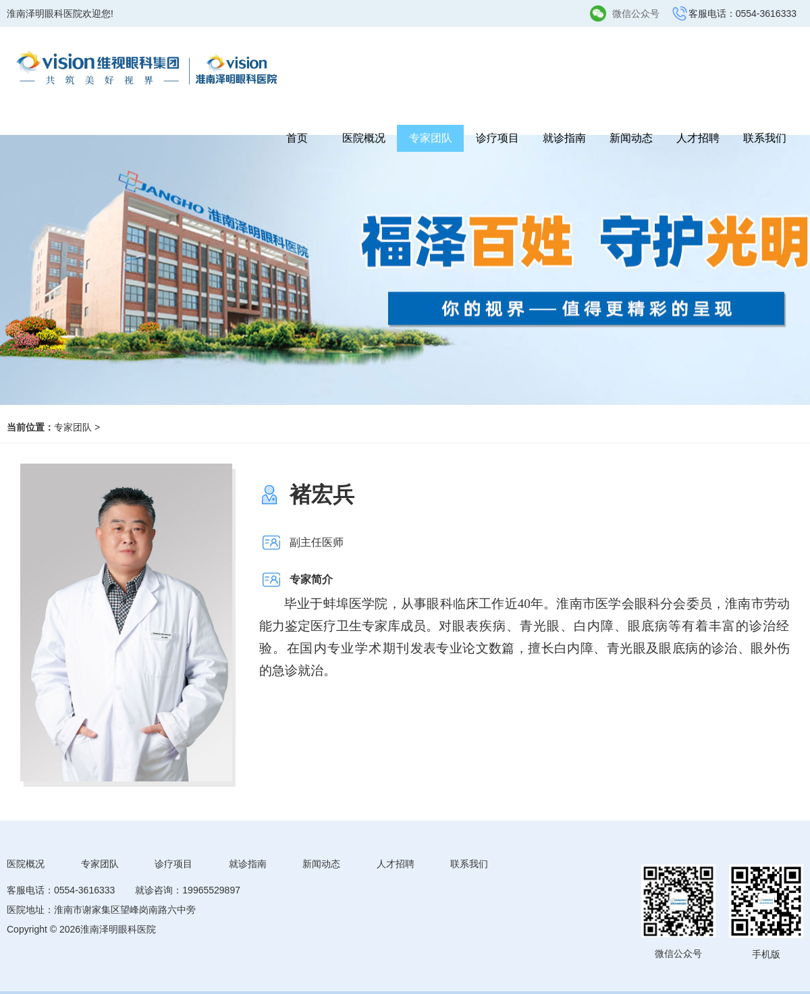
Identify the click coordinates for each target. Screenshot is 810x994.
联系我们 (764, 138)
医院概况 (363, 138)
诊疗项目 (497, 138)
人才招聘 (698, 138)
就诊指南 (564, 138)
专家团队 (430, 138)
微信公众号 (635, 13)
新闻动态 (631, 138)
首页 (297, 138)
